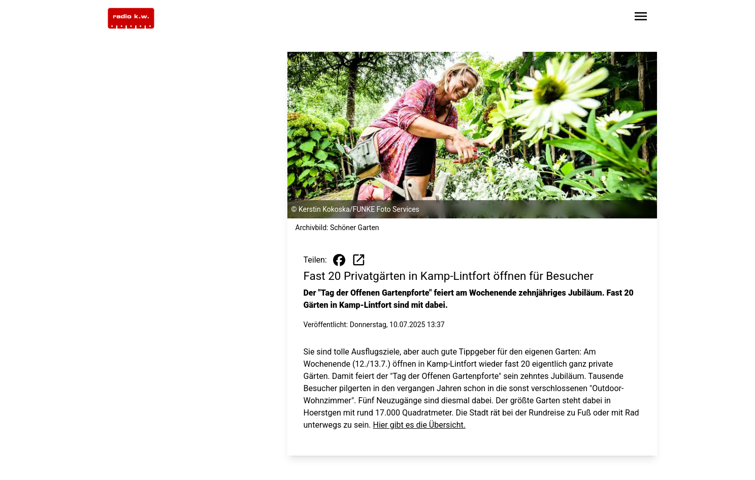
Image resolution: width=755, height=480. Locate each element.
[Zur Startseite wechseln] (131, 18)
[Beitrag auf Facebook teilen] (339, 260)
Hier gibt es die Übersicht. (419, 425)
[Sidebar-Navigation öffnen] (641, 18)
